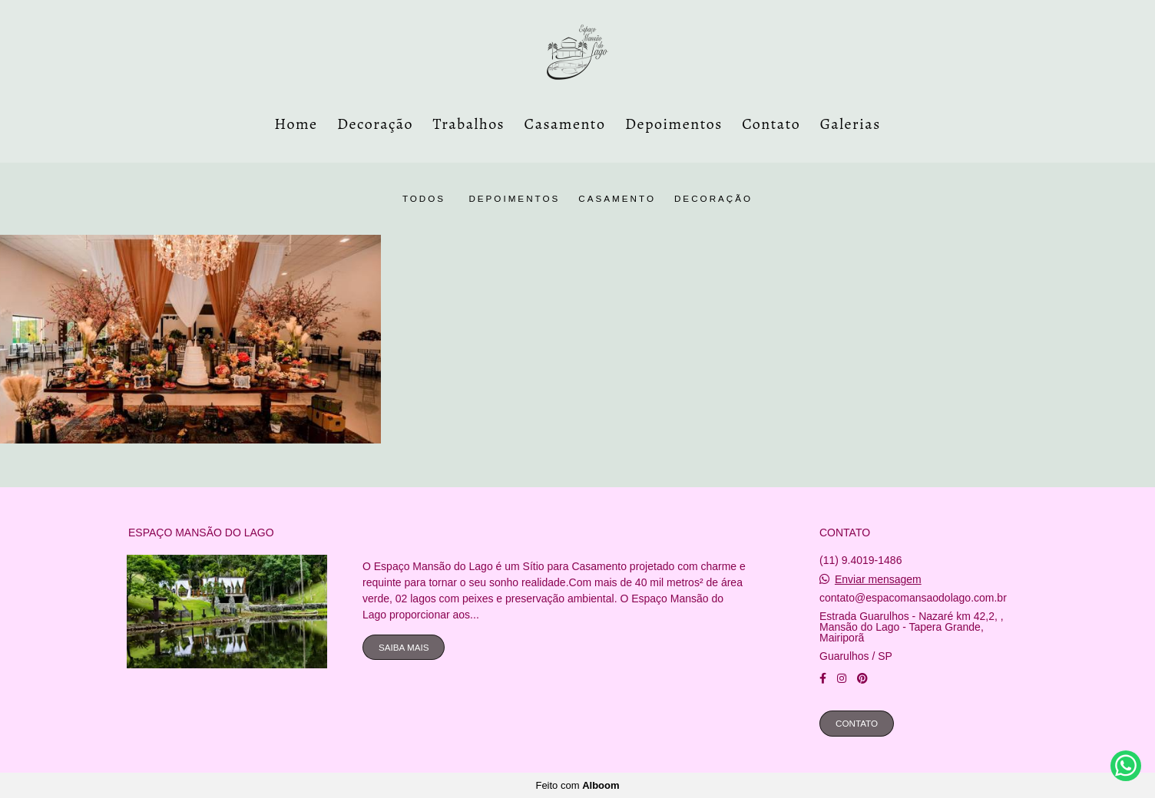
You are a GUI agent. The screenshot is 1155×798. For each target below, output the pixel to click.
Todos (423, 198)
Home (295, 124)
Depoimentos (674, 124)
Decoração (375, 124)
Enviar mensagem (878, 579)
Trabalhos (469, 124)
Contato (771, 124)
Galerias (850, 124)
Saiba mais (404, 647)
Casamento (565, 124)
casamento (617, 198)
